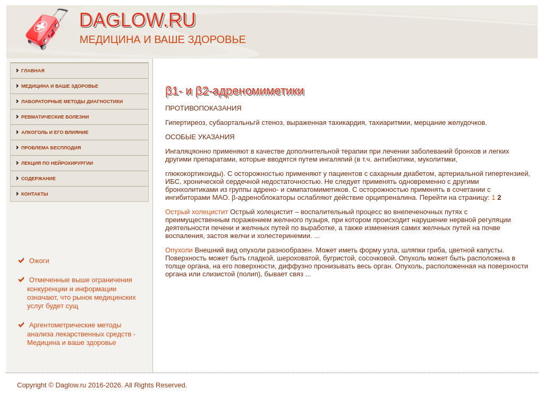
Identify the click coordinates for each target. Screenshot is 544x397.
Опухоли (179, 250)
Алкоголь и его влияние (54, 132)
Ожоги (39, 261)
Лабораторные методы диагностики (72, 101)
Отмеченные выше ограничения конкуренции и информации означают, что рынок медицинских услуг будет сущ (81, 293)
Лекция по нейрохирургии (57, 163)
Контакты (34, 194)
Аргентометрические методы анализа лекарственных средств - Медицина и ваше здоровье (81, 334)
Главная (33, 70)
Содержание (38, 178)
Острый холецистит (196, 212)
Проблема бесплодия (51, 147)
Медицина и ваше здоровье (59, 86)
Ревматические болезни (55, 117)
